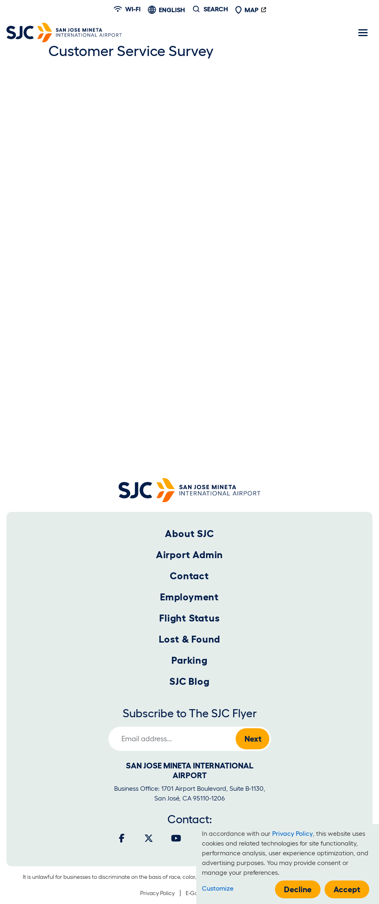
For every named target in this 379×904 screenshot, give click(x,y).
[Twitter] (148, 838)
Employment (189, 596)
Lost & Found (190, 639)
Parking (189, 660)
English (172, 9)
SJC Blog (189, 681)
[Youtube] (175, 838)
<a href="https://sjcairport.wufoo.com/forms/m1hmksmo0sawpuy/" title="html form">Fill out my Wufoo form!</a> (189, 266)
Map (246, 10)
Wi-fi (127, 9)
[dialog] (287, 864)
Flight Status (189, 618)
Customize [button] (218, 888)
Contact (189, 575)
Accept (347, 889)
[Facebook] (121, 838)
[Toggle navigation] (363, 32)
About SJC (189, 533)
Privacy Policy (157, 893)
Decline (298, 889)
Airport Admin (189, 554)
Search (216, 9)
